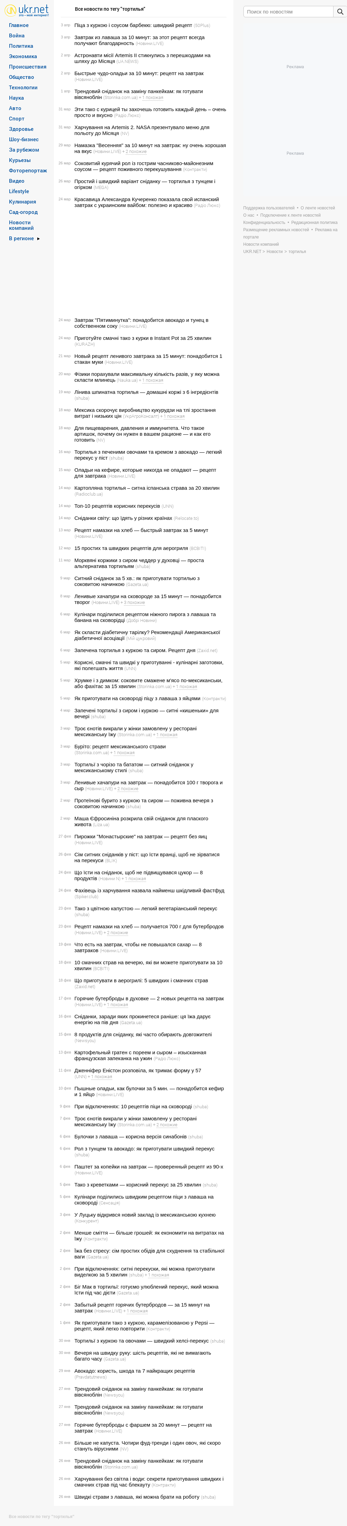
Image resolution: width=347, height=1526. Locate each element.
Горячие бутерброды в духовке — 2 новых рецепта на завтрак (149, 998)
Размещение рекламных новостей (276, 229)
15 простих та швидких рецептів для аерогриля (131, 548)
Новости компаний (21, 225)
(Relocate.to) (186, 518)
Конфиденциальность (264, 222)
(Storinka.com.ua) (120, 97)
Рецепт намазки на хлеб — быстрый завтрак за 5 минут (142, 530)
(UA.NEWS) (127, 61)
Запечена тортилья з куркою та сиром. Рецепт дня (135, 650)
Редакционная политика (314, 222)
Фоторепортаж (28, 170)
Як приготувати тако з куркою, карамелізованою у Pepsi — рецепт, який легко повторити (144, 1325)
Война (17, 35)
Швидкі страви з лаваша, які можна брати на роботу (137, 1497)
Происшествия (28, 66)
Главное (19, 25)
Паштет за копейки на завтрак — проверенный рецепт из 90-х (149, 1167)
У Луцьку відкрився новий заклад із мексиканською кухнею (145, 1215)
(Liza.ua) (101, 824)
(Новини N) (109, 878)
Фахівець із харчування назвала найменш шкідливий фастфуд (149, 890)
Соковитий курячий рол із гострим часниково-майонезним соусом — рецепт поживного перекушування (144, 166)
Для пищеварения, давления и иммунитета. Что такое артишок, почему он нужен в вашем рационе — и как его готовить (143, 434)
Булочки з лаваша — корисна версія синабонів (131, 1136)
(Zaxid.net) (207, 650)
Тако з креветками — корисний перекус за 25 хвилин (138, 1185)
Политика (21, 45)
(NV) (125, 133)
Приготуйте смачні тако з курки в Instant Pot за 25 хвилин (143, 338)
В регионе (21, 238)
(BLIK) (111, 860)
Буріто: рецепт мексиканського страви (120, 746)
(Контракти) (195, 169)
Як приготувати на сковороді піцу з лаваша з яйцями (138, 698)
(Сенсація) (109, 1203)
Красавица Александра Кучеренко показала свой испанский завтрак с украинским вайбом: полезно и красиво (147, 202)
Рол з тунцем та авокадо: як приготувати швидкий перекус (145, 1149)
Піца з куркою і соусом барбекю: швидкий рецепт (133, 25)
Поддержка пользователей (269, 208)
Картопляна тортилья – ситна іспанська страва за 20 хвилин (147, 488)
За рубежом (24, 149)
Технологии (23, 87)
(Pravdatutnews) (91, 1377)
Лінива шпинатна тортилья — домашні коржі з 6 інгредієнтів (147, 392)
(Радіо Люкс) (127, 115)
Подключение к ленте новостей (290, 215)
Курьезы (20, 160)
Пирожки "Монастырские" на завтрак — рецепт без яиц (141, 836)
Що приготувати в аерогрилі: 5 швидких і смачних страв (141, 980)
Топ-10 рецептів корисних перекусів (117, 506)
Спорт (17, 118)
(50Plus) (202, 25)
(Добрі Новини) (141, 620)
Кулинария (22, 201)
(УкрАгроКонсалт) (141, 416)
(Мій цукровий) (141, 638)
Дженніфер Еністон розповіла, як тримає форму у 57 (138, 1070)
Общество (21, 77)
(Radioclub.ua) (89, 494)
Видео (17, 180)
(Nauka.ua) (127, 380)
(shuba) (82, 398)
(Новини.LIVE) (150, 43)
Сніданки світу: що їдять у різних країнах (123, 518)
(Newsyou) (85, 1040)
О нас (248, 215)
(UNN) (168, 506)
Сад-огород (23, 212)
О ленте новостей (318, 208)
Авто (15, 108)
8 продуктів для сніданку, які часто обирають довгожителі (143, 1034)
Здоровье (21, 129)
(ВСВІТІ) (198, 548)
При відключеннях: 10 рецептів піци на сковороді (133, 1106)
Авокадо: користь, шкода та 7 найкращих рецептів (135, 1371)
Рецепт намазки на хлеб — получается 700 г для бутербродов (149, 926)
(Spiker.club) (86, 896)
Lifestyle (19, 191)
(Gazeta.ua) (137, 584)
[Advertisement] (142, 262)
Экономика (23, 56)
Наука (16, 97)
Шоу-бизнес (24, 139)
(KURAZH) (85, 344)
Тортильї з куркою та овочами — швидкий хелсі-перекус (142, 1341)
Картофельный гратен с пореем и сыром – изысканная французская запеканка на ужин (140, 1055)
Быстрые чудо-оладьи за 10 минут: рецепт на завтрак (139, 73)
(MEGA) (101, 187)
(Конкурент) (87, 1221)
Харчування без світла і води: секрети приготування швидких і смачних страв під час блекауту (149, 1482)
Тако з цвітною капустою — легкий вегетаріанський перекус (146, 908)
